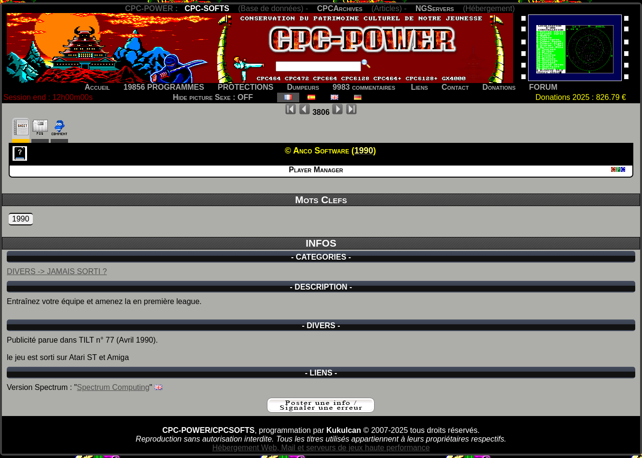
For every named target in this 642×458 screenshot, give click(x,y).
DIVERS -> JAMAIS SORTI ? (57, 271)
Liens (419, 87)
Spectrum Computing (113, 387)
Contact (455, 87)
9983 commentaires (364, 87)
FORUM (543, 87)
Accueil (97, 87)
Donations (499, 87)
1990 (20, 219)
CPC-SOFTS (206, 8)
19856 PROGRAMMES (164, 87)
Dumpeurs (303, 87)
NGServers (435, 8)
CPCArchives (340, 8)
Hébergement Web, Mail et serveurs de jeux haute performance (321, 448)
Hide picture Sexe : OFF (213, 97)
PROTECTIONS (246, 87)
